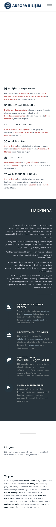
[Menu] (48, 5)
